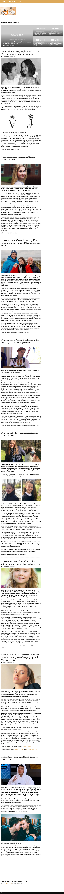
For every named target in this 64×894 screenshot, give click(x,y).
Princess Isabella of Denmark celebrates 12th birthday (19, 434)
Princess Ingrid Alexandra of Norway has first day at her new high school (20, 341)
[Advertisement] (39, 6)
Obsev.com (9, 883)
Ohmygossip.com (5, 662)
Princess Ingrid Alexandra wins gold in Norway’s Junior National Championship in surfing (21, 243)
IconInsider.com (10, 748)
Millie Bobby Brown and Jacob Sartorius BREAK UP (19, 758)
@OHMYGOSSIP (18, 750)
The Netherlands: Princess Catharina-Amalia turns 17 (18, 158)
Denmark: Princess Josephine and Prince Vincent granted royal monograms (20, 53)
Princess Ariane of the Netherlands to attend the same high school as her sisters (20, 563)
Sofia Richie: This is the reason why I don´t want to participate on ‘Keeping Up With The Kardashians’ (20, 657)
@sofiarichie (27, 746)
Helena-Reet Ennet (6, 45)
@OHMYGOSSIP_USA (32, 750)
